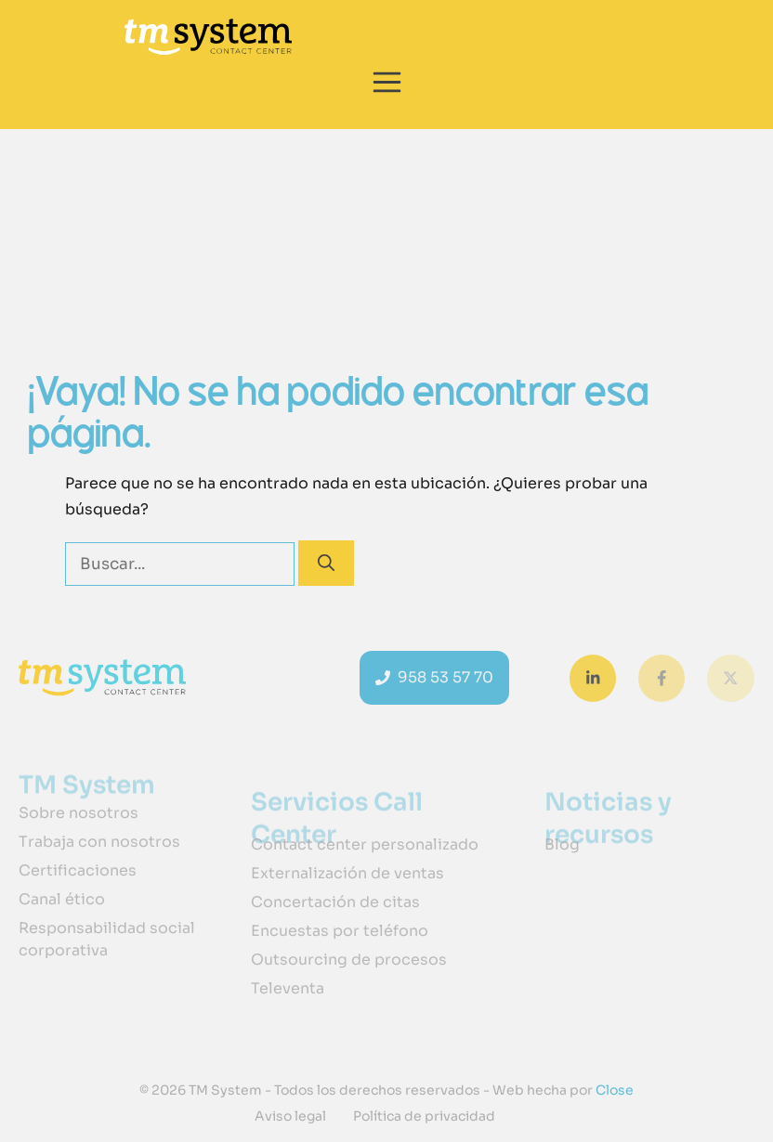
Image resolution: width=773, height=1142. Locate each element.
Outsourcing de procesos (349, 959)
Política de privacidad (424, 1116)
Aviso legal (290, 1116)
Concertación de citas (335, 902)
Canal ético (62, 899)
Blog (562, 844)
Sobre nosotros (78, 813)
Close (613, 1090)
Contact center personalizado (364, 844)
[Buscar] (326, 563)
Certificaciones (78, 870)
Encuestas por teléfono (339, 931)
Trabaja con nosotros (99, 841)
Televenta (287, 988)
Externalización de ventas (347, 873)
